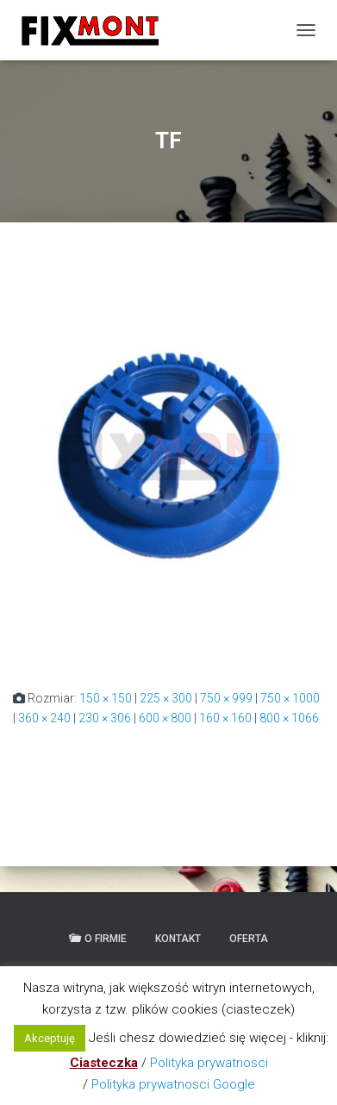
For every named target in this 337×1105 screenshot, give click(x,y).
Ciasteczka (104, 1063)
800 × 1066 (289, 718)
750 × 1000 (290, 698)
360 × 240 (44, 718)
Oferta (248, 939)
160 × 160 (225, 718)
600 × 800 (165, 718)
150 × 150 (105, 698)
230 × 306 (104, 718)
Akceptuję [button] (49, 1038)
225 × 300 (166, 698)
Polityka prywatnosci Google (173, 1084)
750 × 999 (226, 698)
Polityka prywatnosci (209, 1063)
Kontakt (178, 939)
